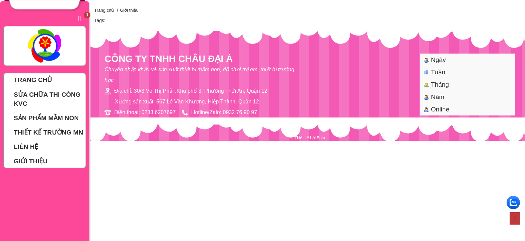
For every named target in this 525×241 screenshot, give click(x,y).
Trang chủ (104, 10)
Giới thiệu (129, 10)
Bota (321, 138)
